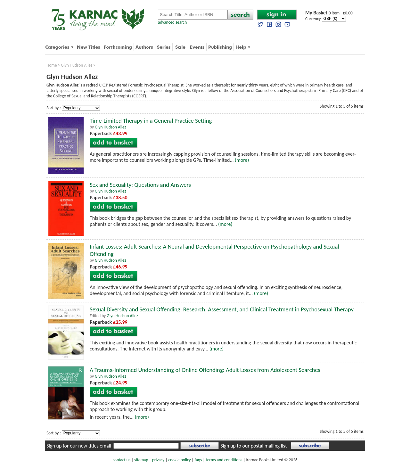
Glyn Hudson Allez (76, 65)
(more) (242, 160)
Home (51, 65)
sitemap (141, 460)
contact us (121, 460)
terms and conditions (224, 460)
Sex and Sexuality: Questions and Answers (140, 184)
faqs (198, 460)
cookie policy (179, 460)
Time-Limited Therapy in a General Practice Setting (151, 120)
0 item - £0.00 (329, 13)
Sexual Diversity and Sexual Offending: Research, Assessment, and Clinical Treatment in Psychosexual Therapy (222, 309)
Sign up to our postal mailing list (253, 446)
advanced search (172, 22)
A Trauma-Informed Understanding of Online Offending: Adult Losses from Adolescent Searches (205, 370)
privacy (158, 460)
